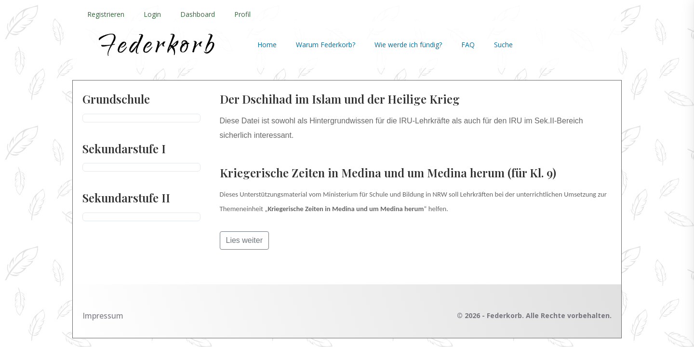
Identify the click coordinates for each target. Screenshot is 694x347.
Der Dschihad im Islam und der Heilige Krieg (340, 99)
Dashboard (197, 14)
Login (152, 14)
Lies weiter (244, 240)
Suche (503, 44)
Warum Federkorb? (325, 44)
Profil (242, 14)
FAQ (468, 44)
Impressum (102, 315)
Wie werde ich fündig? (408, 44)
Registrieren (105, 14)
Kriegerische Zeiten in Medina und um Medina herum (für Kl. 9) (388, 172)
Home (267, 44)
